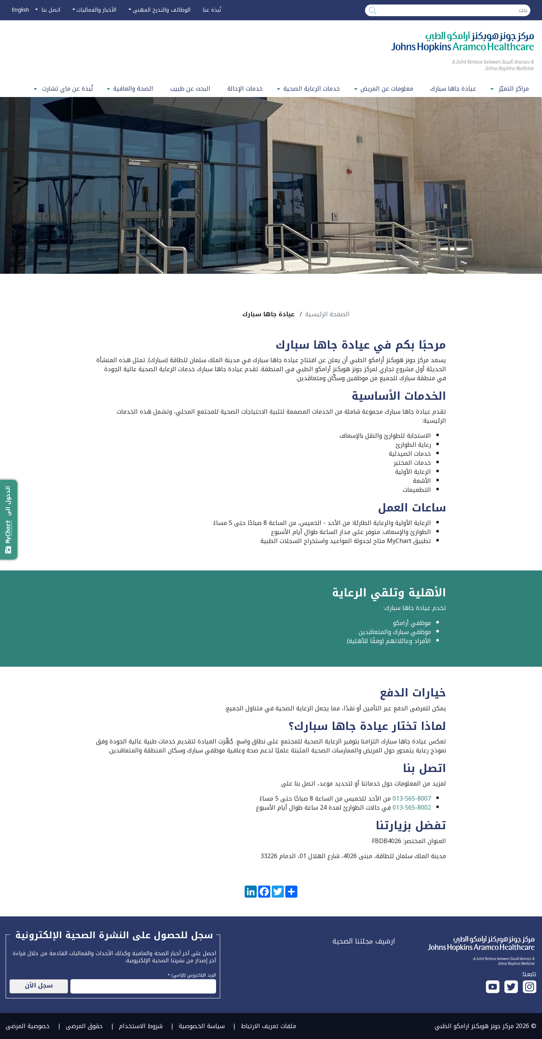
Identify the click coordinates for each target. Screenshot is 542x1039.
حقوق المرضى (84, 1026)
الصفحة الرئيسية (327, 314)
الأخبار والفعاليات (96, 10)
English (20, 10)
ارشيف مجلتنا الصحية (363, 941)
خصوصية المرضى (28, 1026)
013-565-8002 (412, 807)
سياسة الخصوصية (202, 1026)
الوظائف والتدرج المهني (161, 10)
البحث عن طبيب (190, 88)
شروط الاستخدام (141, 1026)
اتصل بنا (50, 10)
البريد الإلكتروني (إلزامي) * (191, 974)
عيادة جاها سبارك (453, 88)
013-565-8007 (412, 798)
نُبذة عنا (211, 10)
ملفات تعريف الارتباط (268, 1026)
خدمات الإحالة (245, 88)
